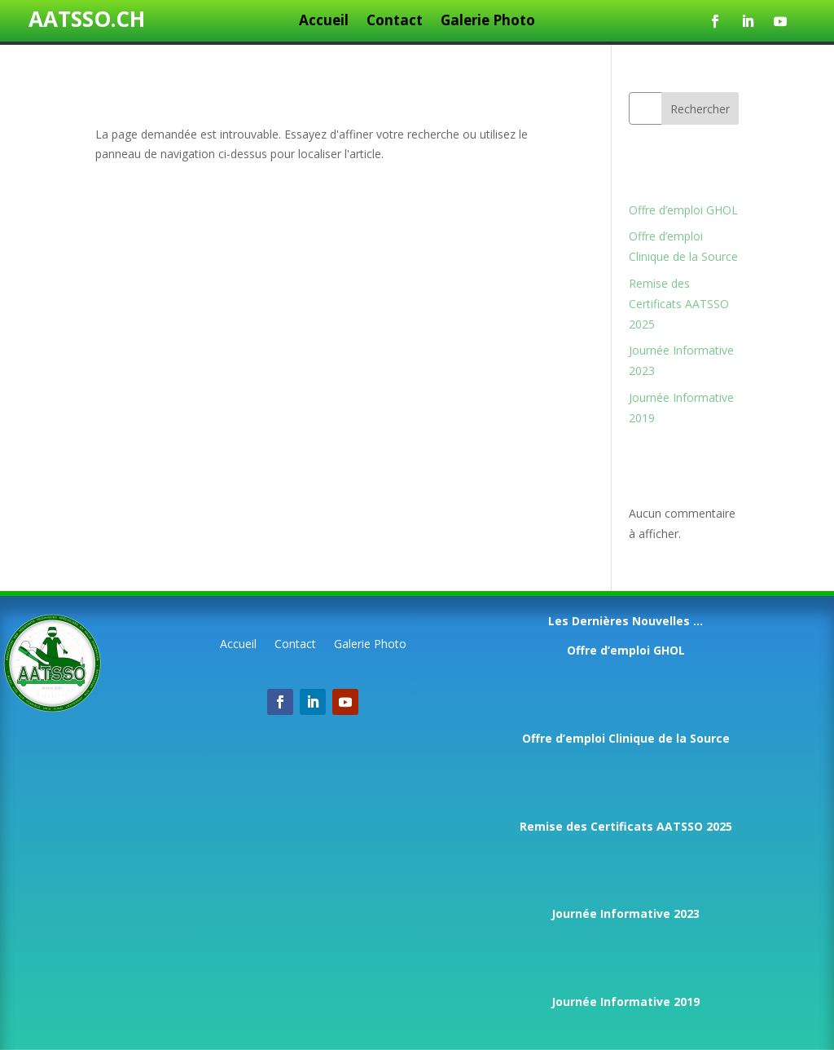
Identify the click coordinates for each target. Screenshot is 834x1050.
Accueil (324, 22)
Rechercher (700, 109)
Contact (395, 22)
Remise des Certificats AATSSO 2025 (679, 304)
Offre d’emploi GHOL (683, 210)
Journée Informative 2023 (625, 913)
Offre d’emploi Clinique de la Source (626, 738)
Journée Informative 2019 (625, 1001)
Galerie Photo (488, 22)
